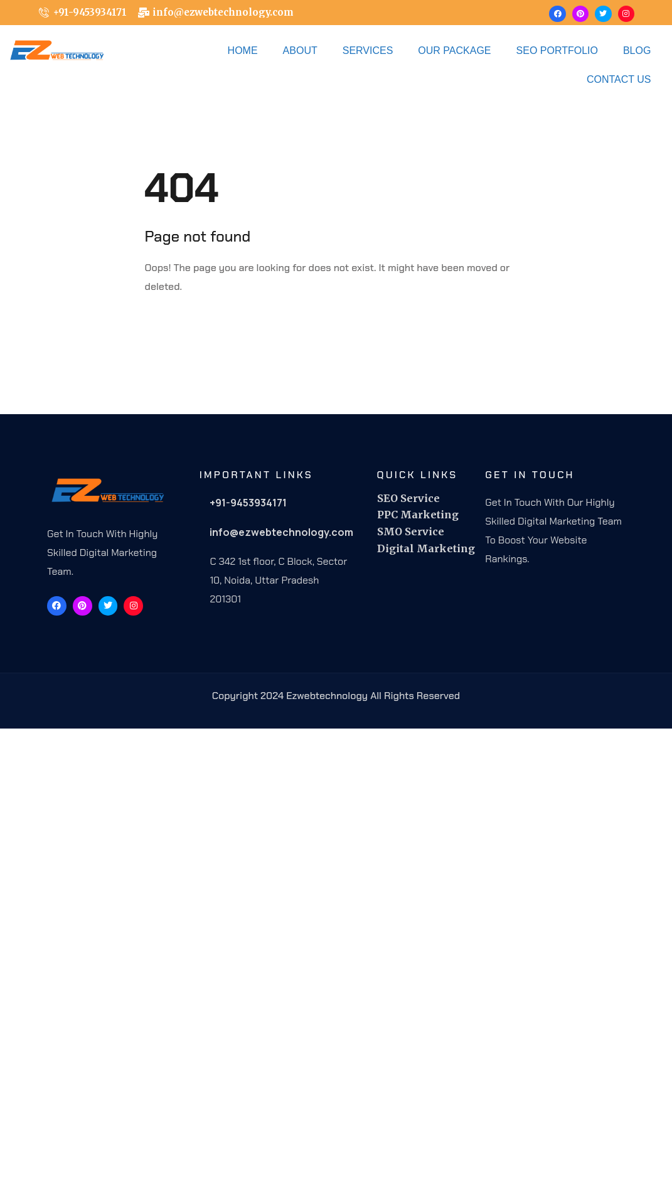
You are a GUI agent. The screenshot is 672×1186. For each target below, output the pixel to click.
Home (243, 50)
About (300, 50)
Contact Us (619, 79)
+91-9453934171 (248, 503)
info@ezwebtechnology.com (281, 532)
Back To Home (198, 326)
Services (368, 50)
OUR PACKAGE (454, 50)
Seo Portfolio (557, 50)
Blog (637, 50)
